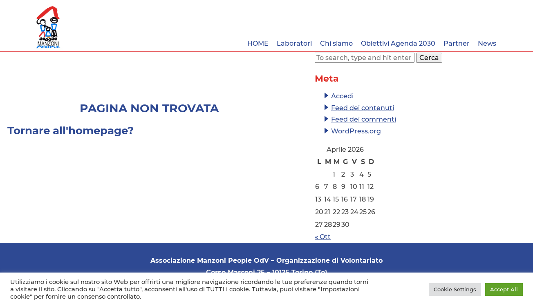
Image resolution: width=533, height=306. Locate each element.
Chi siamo (336, 43)
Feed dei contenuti (362, 108)
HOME (258, 43)
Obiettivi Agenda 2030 (398, 43)
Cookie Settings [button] (455, 289)
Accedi (342, 96)
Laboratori (294, 43)
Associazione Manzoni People (48, 27)
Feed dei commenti (363, 119)
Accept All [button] (504, 289)
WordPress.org (356, 131)
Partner (456, 43)
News (487, 43)
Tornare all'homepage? (70, 130)
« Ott (323, 237)
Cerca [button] (429, 58)
